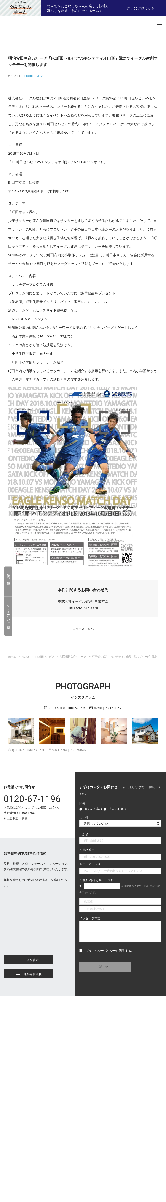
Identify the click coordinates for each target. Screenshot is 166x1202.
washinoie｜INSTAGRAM (68, 750)
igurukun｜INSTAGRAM (26, 750)
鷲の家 (105, 708)
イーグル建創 (64, 708)
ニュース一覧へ (83, 629)
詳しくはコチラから (140, 8)
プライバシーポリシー (101, 950)
